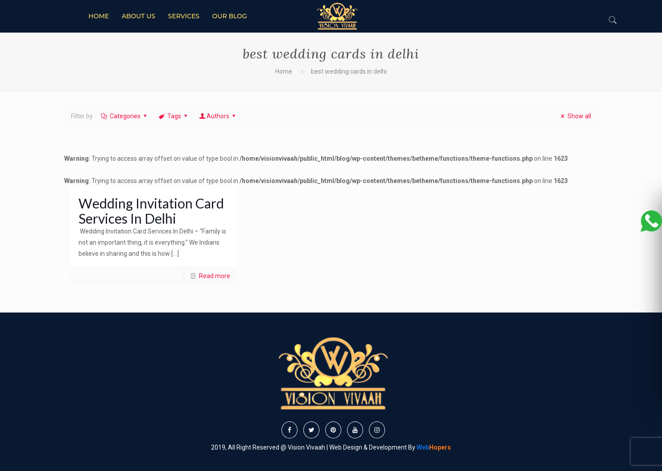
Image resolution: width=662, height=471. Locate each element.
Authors (218, 116)
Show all (575, 116)
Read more (214, 275)
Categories (124, 116)
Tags (173, 116)
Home (283, 71)
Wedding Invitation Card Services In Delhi (151, 210)
